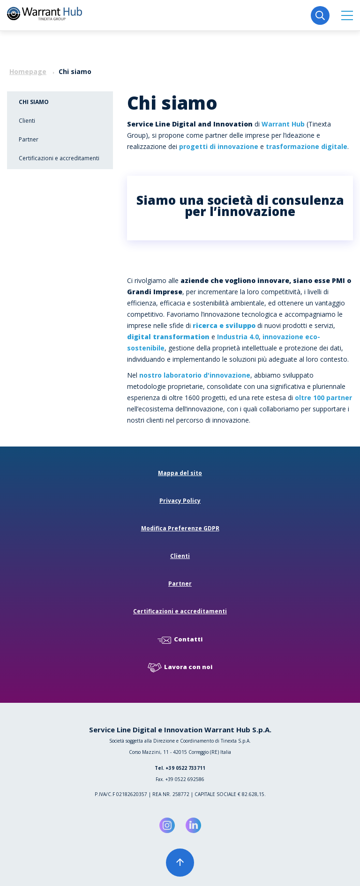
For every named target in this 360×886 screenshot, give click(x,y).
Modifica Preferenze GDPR (180, 528)
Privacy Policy (180, 501)
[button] (347, 15)
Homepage (27, 71)
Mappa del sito (180, 473)
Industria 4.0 (238, 336)
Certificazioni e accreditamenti (59, 158)
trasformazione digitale (306, 146)
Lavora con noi (180, 667)
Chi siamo (34, 102)
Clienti (27, 121)
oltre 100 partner (323, 397)
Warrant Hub (283, 123)
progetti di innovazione (218, 146)
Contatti (180, 640)
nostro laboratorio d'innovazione (194, 375)
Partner (28, 139)
